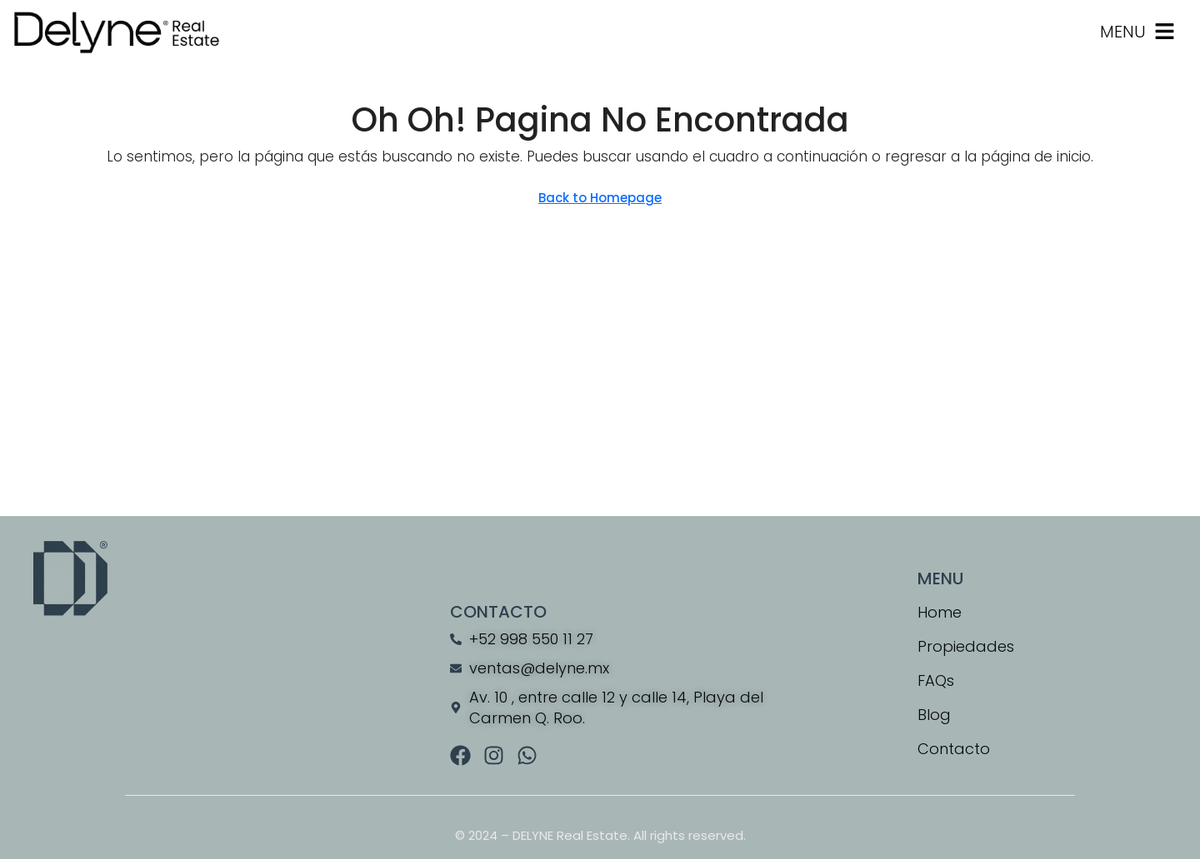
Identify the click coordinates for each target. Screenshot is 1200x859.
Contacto (954, 748)
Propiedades (966, 646)
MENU (1123, 31)
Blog (934, 714)
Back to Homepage (600, 197)
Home (940, 612)
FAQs (936, 680)
